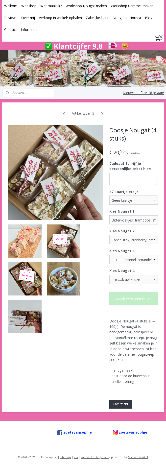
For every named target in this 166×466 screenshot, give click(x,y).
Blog (148, 17)
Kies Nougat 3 (121, 250)
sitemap (65, 457)
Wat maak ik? (51, 5)
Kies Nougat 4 (121, 270)
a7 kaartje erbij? (123, 191)
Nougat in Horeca (127, 17)
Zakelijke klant (97, 17)
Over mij (28, 17)
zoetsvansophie (133, 432)
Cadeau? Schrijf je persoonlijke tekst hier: (130, 166)
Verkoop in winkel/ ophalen (60, 17)
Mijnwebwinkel (138, 457)
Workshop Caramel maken (132, 5)
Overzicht (120, 404)
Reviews (10, 17)
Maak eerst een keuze (133, 298)
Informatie (29, 29)
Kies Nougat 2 (121, 231)
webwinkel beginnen (95, 457)
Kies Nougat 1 (121, 211)
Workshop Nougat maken (86, 5)
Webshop (28, 5)
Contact (10, 29)
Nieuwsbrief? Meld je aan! (143, 92)
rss (76, 457)
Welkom (10, 5)
